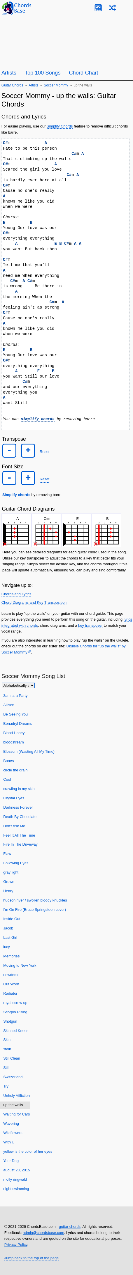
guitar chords (69, 1226)
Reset (44, 451)
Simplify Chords (60, 126)
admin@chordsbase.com (43, 1232)
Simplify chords (16, 495)
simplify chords (37, 419)
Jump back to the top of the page (31, 1258)
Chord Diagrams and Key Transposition (33, 602)
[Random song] (112, 7)
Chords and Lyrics (16, 594)
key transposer (90, 625)
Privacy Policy (15, 1244)
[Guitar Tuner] (98, 7)
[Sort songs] (18, 685)
